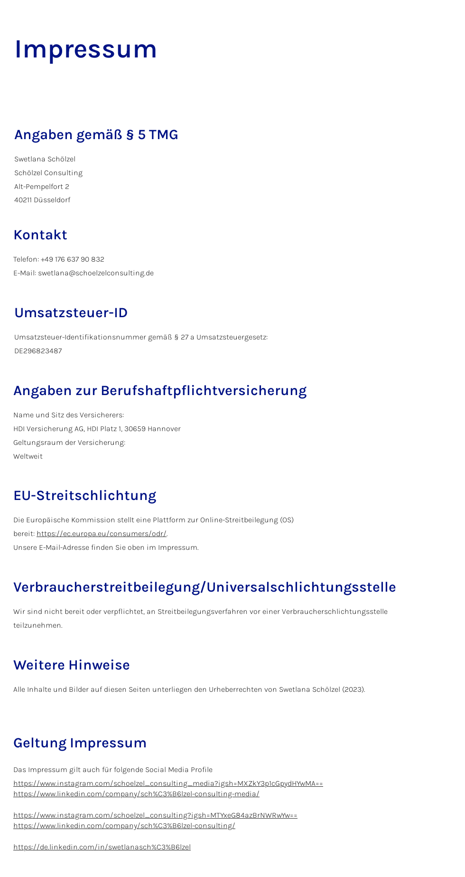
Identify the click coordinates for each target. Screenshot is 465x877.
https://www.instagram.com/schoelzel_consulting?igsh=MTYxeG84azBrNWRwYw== (155, 815)
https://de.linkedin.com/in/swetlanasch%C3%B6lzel (102, 846)
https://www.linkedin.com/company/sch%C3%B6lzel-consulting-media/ (136, 793)
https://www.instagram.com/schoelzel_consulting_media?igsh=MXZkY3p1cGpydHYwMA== (168, 783)
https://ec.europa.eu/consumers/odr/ (102, 533)
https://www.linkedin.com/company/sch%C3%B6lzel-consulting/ (124, 825)
